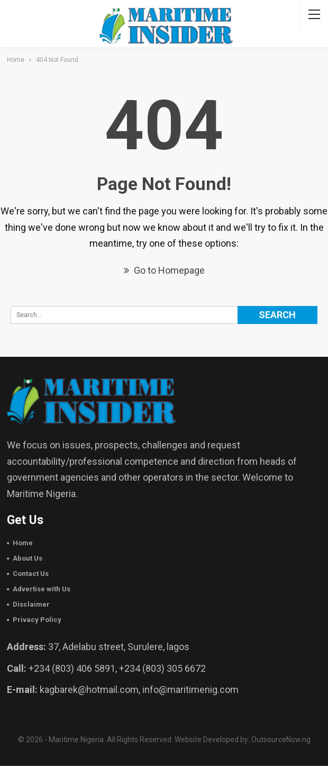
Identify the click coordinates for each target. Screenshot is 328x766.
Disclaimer (31, 604)
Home (23, 543)
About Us (27, 558)
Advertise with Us (41, 589)
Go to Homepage (164, 270)
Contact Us (31, 574)
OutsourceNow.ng (281, 739)
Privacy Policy (37, 620)
